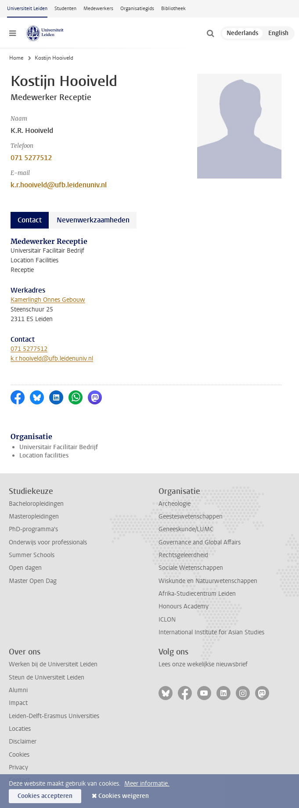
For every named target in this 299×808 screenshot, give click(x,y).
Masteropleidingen (34, 516)
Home (16, 57)
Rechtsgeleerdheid (183, 555)
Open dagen (25, 568)
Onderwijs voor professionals (48, 542)
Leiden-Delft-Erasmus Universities (54, 716)
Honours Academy (184, 606)
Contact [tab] (30, 220)
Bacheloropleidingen (36, 504)
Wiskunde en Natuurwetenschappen (208, 581)
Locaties (20, 729)
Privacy (18, 767)
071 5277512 (31, 157)
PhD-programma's (33, 529)
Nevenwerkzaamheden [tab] (93, 220)
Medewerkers (98, 8)
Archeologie (175, 504)
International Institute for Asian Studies (211, 632)
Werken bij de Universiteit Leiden (53, 664)
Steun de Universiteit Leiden (46, 677)
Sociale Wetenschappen (191, 568)
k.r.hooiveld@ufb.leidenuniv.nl (59, 184)
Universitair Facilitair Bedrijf (58, 447)
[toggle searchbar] (210, 33)
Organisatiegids (137, 8)
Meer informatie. (146, 783)
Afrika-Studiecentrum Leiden (197, 594)
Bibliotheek (173, 8)
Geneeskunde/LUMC (186, 529)
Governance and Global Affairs (200, 542)
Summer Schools (31, 555)
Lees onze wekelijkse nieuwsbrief (203, 664)
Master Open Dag (33, 581)
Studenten (65, 8)
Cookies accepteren (45, 796)
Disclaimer (22, 741)
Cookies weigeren (123, 796)
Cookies (19, 755)
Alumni (18, 690)
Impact (18, 703)
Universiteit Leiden (27, 8)
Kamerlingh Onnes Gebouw (48, 300)
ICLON (167, 619)
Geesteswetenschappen (191, 516)
